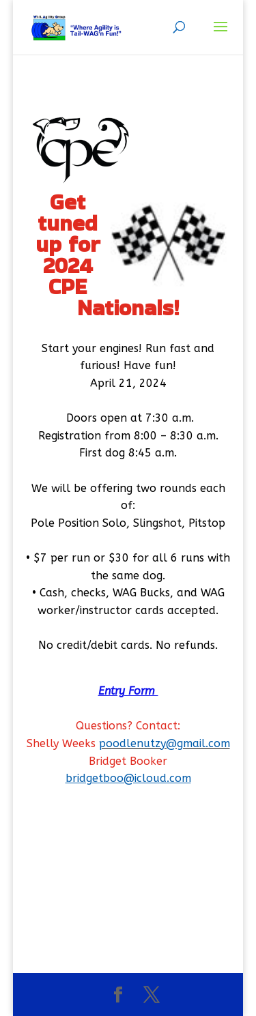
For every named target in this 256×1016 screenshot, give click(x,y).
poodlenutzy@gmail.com (164, 743)
